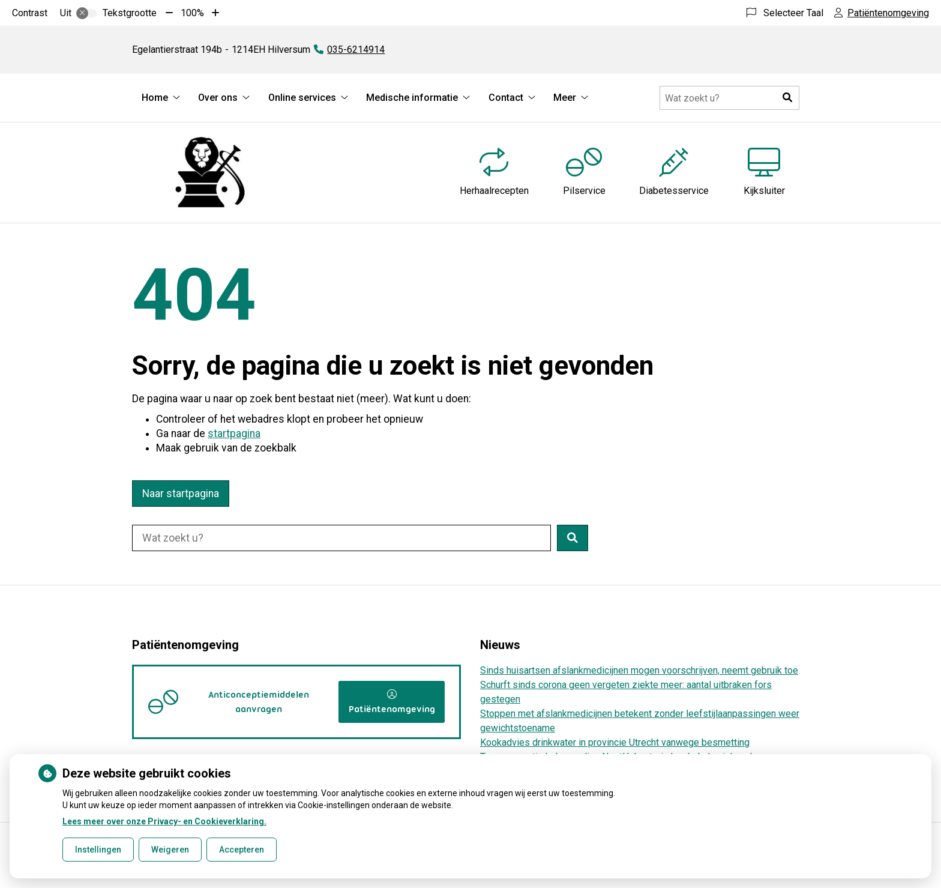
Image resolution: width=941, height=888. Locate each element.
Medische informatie (412, 97)
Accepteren (241, 849)
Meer (564, 97)
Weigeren (170, 849)
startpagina (234, 433)
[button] (787, 98)
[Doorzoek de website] (729, 98)
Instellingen (98, 849)
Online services (302, 97)
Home (155, 97)
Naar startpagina (180, 494)
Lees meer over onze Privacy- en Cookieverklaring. (164, 821)
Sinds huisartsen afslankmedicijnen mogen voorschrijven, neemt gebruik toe (639, 670)
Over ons (218, 97)
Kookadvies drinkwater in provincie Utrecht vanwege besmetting (615, 742)
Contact (506, 97)
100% (192, 13)
